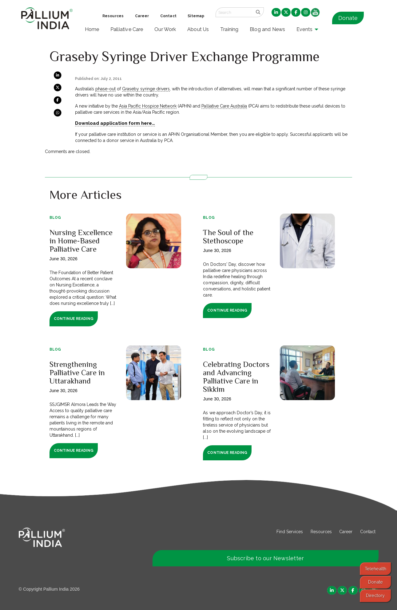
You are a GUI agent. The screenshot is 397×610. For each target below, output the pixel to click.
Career (345, 531)
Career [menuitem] (142, 16)
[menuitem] (276, 12)
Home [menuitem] (92, 29)
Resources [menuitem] (113, 16)
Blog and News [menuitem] (267, 29)
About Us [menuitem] (198, 29)
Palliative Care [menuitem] (126, 29)
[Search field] (234, 12)
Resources (321, 531)
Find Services (289, 531)
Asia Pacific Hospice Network (148, 106)
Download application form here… (115, 123)
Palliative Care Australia (224, 106)
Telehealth (375, 568)
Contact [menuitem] (168, 16)
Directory (375, 595)
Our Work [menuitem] (165, 29)
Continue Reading (73, 319)
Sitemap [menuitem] (196, 16)
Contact (367, 531)
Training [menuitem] (229, 29)
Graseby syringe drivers (146, 88)
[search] (258, 12)
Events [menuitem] (304, 29)
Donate (348, 18)
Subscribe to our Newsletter (265, 558)
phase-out (105, 88)
